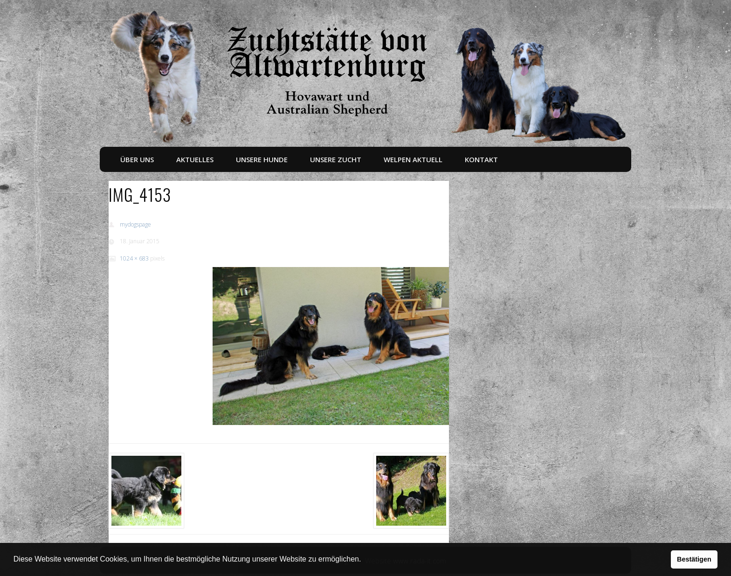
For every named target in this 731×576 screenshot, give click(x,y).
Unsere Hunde (262, 159)
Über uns (137, 159)
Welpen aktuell (413, 159)
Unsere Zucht (335, 159)
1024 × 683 (134, 258)
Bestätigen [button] (694, 559)
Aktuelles (195, 159)
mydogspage (135, 224)
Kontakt (481, 159)
